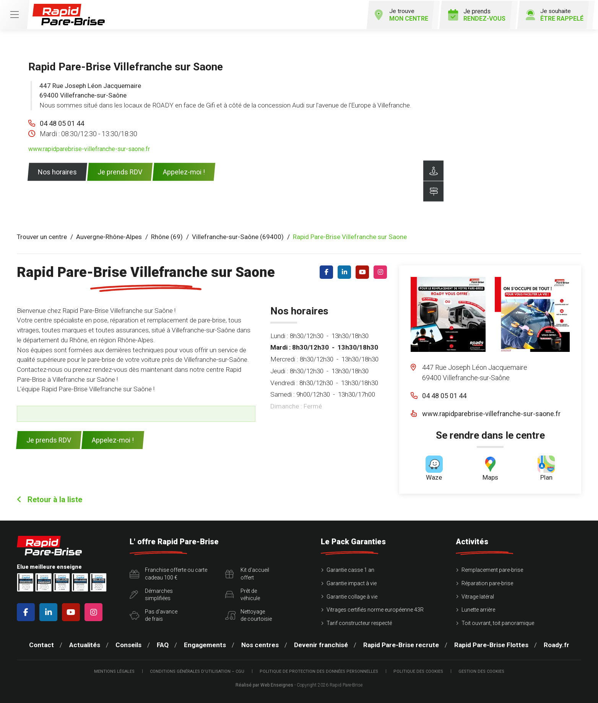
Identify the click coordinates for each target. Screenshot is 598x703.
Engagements (205, 644)
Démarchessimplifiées (151, 594)
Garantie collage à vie (352, 596)
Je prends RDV (120, 171)
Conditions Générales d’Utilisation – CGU (197, 670)
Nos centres (260, 644)
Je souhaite (553, 14)
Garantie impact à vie (352, 582)
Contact (41, 644)
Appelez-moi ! (184, 171)
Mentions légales (114, 670)
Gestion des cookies (481, 670)
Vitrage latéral (477, 596)
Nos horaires (57, 171)
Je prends (474, 14)
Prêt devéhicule (242, 594)
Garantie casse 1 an (350, 569)
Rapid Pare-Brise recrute (401, 644)
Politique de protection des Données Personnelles (319, 670)
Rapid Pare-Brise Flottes (491, 644)
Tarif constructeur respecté (359, 622)
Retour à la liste (49, 499)
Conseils (128, 644)
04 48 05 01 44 (62, 123)
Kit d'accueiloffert (247, 573)
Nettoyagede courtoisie (248, 615)
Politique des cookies (418, 670)
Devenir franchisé (321, 644)
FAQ (163, 644)
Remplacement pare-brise (492, 569)
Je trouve (398, 14)
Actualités (84, 644)
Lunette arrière (478, 609)
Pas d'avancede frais (153, 615)
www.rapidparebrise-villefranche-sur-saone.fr (89, 148)
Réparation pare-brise (487, 582)
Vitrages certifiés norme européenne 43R (375, 609)
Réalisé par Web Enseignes (264, 684)
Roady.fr (556, 644)
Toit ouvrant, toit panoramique (497, 622)
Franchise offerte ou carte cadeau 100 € (168, 573)
